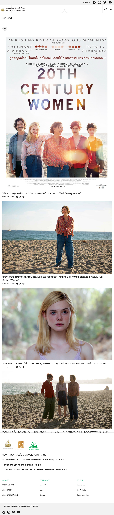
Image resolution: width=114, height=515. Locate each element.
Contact (42, 495)
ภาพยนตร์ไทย (7, 490)
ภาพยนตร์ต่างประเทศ (10, 495)
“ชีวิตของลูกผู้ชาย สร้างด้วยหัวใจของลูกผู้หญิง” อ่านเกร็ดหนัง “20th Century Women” (41, 193)
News (4, 28)
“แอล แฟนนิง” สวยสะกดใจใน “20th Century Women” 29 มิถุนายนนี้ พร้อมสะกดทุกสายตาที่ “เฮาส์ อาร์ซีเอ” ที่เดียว (54, 363)
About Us (43, 485)
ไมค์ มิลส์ (7, 18)
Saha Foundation (83, 495)
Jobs (41, 490)
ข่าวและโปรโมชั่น (8, 485)
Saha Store (81, 485)
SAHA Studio (81, 490)
